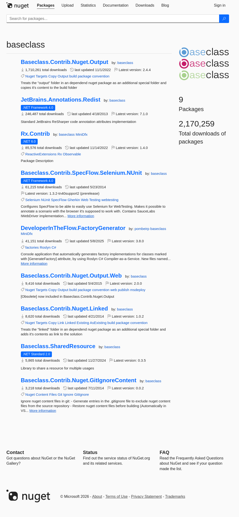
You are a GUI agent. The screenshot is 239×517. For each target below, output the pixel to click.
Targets (41, 76)
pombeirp (142, 229)
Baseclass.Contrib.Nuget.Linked (64, 308)
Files (53, 394)
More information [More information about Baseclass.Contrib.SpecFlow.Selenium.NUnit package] (81, 216)
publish (123, 290)
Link (61, 323)
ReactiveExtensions (41, 154)
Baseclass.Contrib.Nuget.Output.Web (71, 275)
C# (54, 247)
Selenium (32, 200)
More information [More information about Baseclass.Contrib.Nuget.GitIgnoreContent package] (42, 411)
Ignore (68, 394)
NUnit (45, 200)
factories (32, 247)
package (84, 76)
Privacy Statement (146, 497)
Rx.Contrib (35, 133)
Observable (72, 154)
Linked (70, 323)
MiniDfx (82, 134)
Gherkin (74, 200)
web (113, 290)
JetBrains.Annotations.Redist (60, 99)
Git (60, 394)
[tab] (45, 5)
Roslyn (45, 247)
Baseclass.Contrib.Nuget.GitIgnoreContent (78, 380)
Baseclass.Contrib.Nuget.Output (64, 62)
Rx (60, 154)
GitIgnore (81, 394)
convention (100, 76)
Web (84, 200)
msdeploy (137, 290)
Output (63, 76)
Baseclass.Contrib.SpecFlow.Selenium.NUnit (81, 172)
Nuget (30, 76)
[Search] (224, 18)
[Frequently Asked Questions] (164, 452)
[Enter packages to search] (112, 18)
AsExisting (98, 323)
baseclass (125, 63)
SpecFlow (59, 200)
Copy (52, 76)
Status (90, 452)
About (97, 497)
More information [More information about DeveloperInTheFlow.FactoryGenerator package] (34, 263)
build (73, 76)
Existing (83, 323)
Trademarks (175, 497)
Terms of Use (116, 497)
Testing (94, 200)
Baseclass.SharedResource (58, 346)
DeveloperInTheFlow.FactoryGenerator (73, 228)
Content (42, 394)
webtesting (109, 200)
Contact (15, 452)
